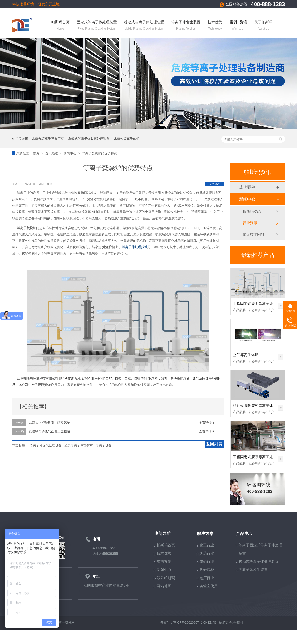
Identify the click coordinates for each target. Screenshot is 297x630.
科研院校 (207, 570)
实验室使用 (209, 586)
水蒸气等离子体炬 (126, 138)
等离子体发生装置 (185, 25)
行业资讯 (250, 223)
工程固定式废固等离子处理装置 (258, 304)
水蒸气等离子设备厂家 (48, 138)
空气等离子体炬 (245, 355)
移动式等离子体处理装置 (144, 25)
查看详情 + (206, 423)
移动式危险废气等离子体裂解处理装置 (264, 406)
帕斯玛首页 (60, 25)
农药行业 (207, 561)
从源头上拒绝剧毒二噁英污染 (49, 423)
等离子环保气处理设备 (46, 445)
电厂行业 (207, 578)
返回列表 (214, 183)
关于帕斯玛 (263, 25)
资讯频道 (52, 153)
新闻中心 (70, 153)
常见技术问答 (254, 234)
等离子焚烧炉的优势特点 (99, 153)
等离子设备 (104, 445)
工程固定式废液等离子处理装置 (258, 457)
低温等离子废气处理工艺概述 (49, 431)
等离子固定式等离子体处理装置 (260, 549)
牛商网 (238, 622)
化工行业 (207, 545)
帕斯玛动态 (252, 211)
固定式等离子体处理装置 (97, 25)
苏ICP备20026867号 (187, 622)
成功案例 (247, 187)
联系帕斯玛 (166, 578)
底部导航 (162, 533)
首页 (36, 153)
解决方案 (205, 533)
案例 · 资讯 (238, 25)
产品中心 (244, 533)
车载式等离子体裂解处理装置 (89, 138)
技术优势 (215, 25)
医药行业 (207, 553)
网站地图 (164, 586)
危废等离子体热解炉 (78, 445)
